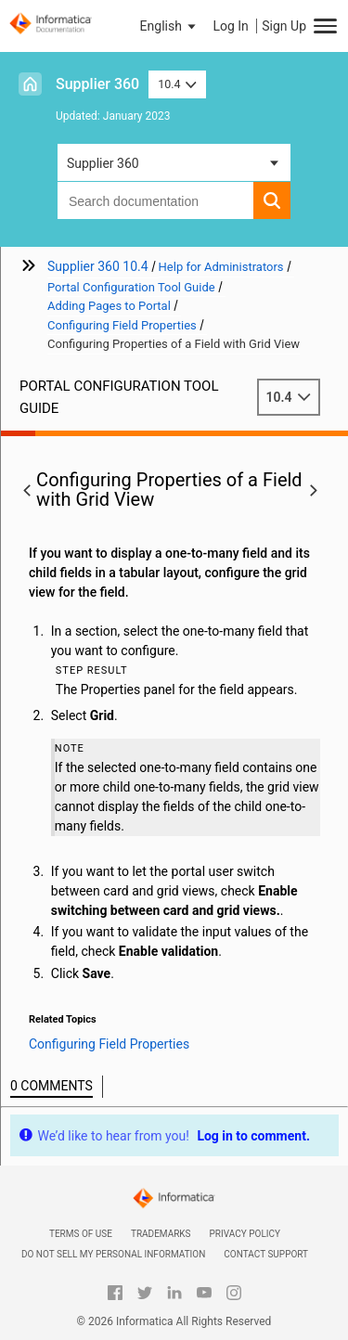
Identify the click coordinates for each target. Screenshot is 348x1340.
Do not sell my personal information (113, 1254)
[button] (169, 26)
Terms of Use (80, 1234)
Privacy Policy (245, 1234)
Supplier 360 (97, 84)
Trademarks (161, 1234)
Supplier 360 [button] (103, 163)
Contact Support (266, 1254)
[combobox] (155, 200)
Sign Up (284, 26)
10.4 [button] (177, 84)
